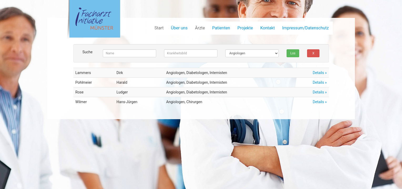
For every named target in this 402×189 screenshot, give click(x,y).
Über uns (179, 27)
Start (159, 27)
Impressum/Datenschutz (305, 27)
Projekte (245, 27)
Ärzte (200, 27)
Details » (320, 73)
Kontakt (267, 27)
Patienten (221, 27)
